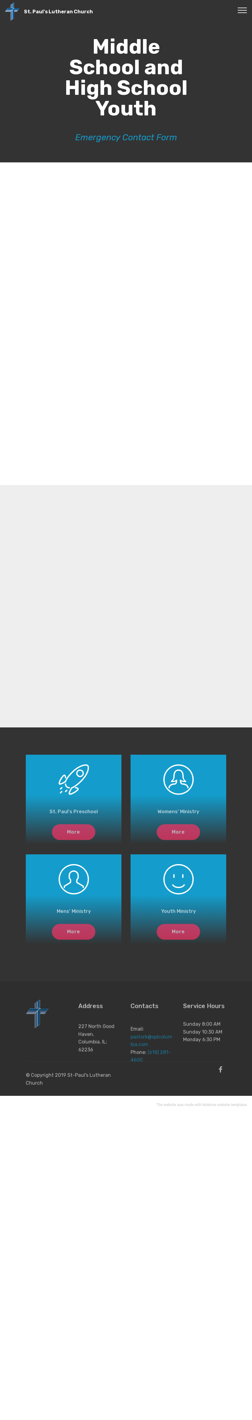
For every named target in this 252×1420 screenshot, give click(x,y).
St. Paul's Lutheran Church (58, 12)
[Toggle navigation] (242, 10)
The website (166, 1106)
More (73, 835)
